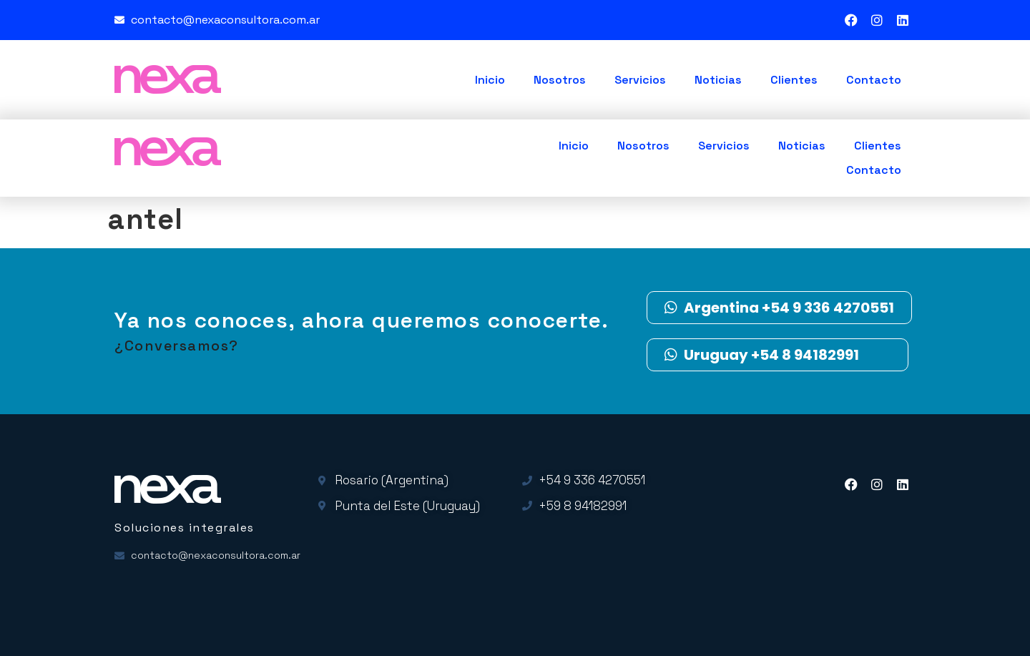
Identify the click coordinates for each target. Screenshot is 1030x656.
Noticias (718, 79)
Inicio (490, 79)
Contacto (873, 79)
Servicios (640, 79)
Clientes (794, 79)
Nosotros (560, 79)
